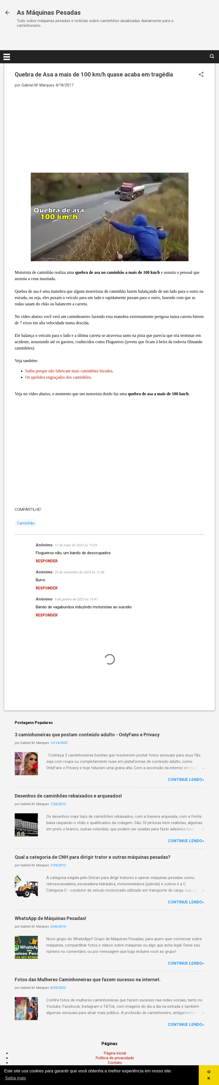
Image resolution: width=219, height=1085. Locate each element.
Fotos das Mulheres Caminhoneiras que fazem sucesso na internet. (88, 979)
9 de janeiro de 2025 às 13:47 (76, 599)
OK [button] (208, 1075)
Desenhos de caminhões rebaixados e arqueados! (68, 796)
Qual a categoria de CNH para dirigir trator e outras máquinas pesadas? (92, 857)
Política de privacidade (115, 1058)
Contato (115, 1062)
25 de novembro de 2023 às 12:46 (79, 572)
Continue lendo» (186, 779)
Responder (47, 561)
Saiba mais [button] (15, 1078)
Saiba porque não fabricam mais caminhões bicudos (69, 371)
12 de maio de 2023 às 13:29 (76, 545)
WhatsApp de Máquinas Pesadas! (50, 918)
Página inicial (115, 1053)
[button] (201, 75)
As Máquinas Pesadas (49, 12)
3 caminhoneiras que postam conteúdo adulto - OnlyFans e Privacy (87, 734)
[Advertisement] (109, 130)
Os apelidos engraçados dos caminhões (58, 377)
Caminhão (26, 523)
